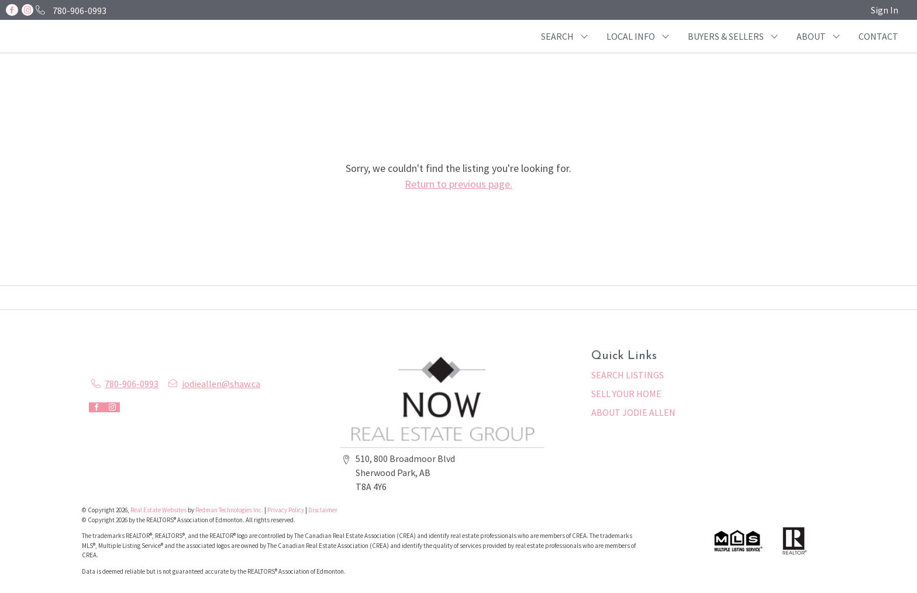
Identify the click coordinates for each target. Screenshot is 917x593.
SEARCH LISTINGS (627, 375)
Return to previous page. (458, 184)
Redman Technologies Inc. (229, 510)
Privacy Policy (285, 510)
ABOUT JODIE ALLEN (633, 412)
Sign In (884, 10)
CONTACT (878, 36)
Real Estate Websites (159, 510)
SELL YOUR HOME (626, 393)
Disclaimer (322, 510)
